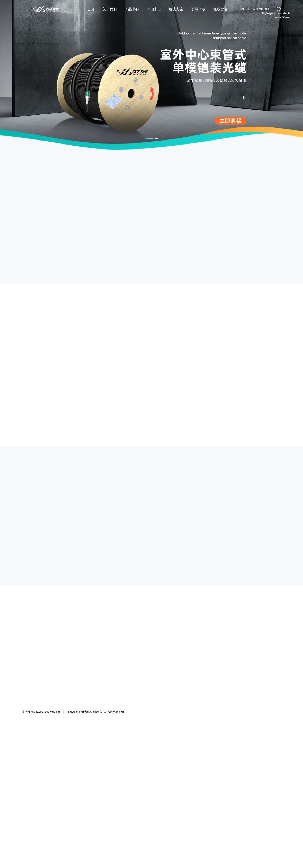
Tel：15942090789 (254, 9)
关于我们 (109, 9)
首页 (90, 9)
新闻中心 (154, 9)
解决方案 (176, 9)
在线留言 (220, 9)
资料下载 (198, 9)
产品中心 (132, 9)
